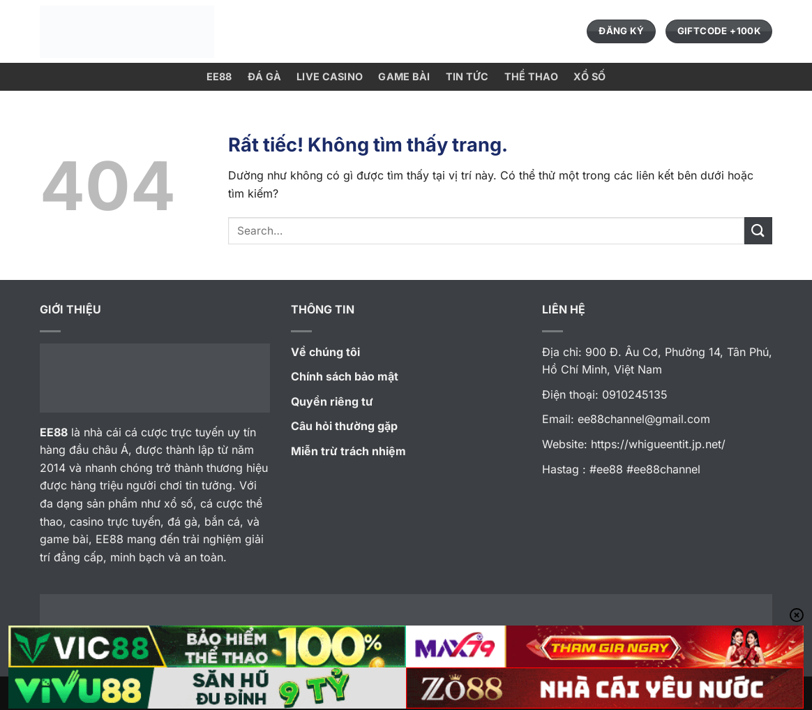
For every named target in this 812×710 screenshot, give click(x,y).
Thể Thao (531, 76)
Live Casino (329, 76)
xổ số (589, 76)
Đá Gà (264, 76)
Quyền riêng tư (332, 401)
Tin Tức (467, 76)
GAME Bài (404, 76)
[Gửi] (758, 230)
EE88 (219, 76)
